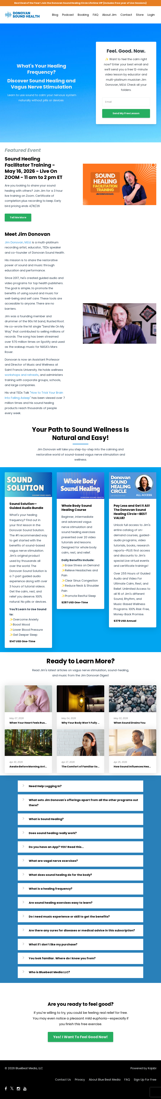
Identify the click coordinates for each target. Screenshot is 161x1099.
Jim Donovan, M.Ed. (18, 242)
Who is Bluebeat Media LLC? (49, 972)
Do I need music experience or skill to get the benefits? (69, 916)
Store (140, 15)
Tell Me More (18, 217)
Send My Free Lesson (126, 113)
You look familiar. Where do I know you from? (62, 958)
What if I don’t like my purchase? (53, 944)
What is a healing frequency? (50, 889)
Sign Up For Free (145, 1080)
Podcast (68, 15)
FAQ (95, 15)
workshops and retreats (22, 375)
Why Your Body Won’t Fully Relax (83, 723)
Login (151, 15)
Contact (126, 15)
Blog (55, 15)
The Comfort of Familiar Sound (82, 766)
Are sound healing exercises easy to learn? (60, 903)
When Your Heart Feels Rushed (29, 723)
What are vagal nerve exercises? (53, 861)
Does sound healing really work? (53, 833)
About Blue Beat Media (104, 1080)
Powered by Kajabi (143, 1068)
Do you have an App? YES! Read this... (56, 847)
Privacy (80, 1080)
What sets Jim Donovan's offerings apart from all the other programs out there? (83, 802)
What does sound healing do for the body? (60, 875)
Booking (83, 15)
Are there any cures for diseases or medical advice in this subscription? (82, 930)
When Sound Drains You (129, 723)
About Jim (109, 15)
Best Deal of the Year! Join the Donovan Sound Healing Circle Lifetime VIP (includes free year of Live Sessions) (80, 3)
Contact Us (63, 1080)
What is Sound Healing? (46, 819)
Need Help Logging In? (45, 786)
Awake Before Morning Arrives (29, 766)
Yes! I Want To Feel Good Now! (80, 1036)
